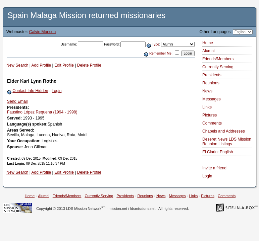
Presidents (211, 75)
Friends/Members (218, 59)
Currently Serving (218, 67)
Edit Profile (64, 65)
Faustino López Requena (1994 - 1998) (42, 112)
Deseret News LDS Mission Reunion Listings (226, 141)
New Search (17, 65)
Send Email (17, 101)
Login (56, 90)
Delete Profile (89, 65)
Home (207, 43)
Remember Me (160, 53)
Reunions (210, 83)
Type (155, 44)
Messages (211, 99)
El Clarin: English (217, 152)
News (207, 91)
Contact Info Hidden (30, 90)
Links (207, 107)
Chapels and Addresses (223, 131)
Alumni (208, 51)
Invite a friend (214, 168)
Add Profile (41, 65)
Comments (212, 123)
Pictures (209, 115)
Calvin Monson (42, 31)
